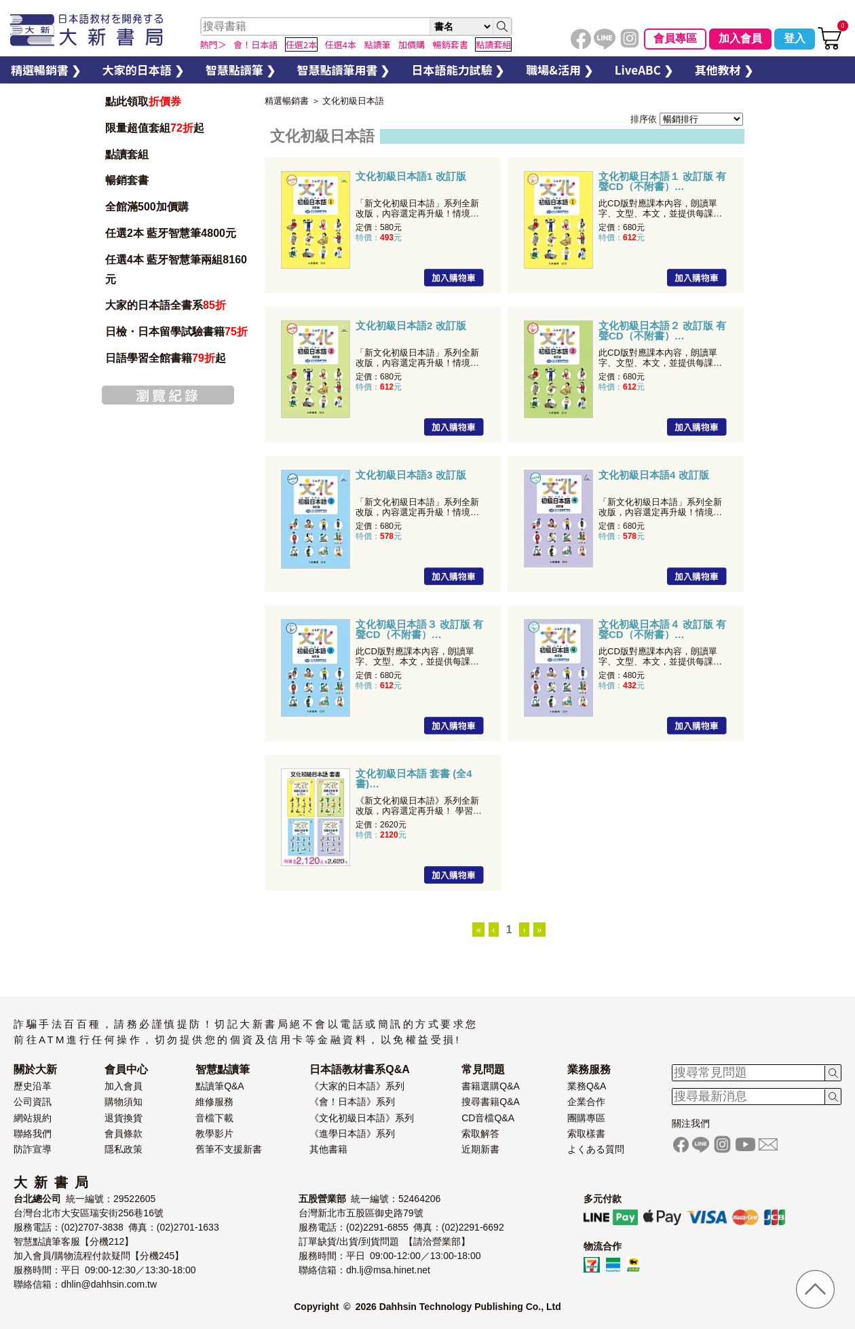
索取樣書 (586, 1133)
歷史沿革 (33, 1086)
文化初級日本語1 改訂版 (411, 176)
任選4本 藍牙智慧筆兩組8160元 (176, 269)
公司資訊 (33, 1101)
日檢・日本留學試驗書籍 (176, 331)
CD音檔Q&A (487, 1117)
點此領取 (143, 101)
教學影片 (214, 1133)
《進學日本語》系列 (352, 1133)
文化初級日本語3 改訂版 (411, 475)
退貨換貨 (123, 1117)
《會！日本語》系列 (352, 1101)
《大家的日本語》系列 (356, 1086)
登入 (794, 38)
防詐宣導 (33, 1149)
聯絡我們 (33, 1133)
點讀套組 (127, 154)
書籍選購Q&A (490, 1086)
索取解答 (480, 1133)
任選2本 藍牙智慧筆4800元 (170, 233)
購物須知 (123, 1101)
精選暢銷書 (287, 101)
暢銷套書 (127, 180)
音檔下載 (214, 1117)
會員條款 (123, 1133)
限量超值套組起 (154, 128)
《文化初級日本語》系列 (361, 1117)
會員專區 (675, 38)
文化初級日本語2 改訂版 (411, 325)
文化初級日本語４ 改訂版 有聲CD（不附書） (662, 629)
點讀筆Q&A (219, 1086)
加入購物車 (454, 277)
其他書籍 (328, 1149)
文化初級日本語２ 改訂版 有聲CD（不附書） (662, 330)
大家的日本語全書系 (165, 305)
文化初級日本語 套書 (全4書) (414, 778)
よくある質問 (595, 1149)
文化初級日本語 (353, 101)
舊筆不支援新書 (228, 1149)
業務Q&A (587, 1086)
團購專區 (586, 1117)
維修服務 (214, 1101)
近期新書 (480, 1149)
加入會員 (740, 38)
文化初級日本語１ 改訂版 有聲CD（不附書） (662, 181)
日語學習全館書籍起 (165, 358)
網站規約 (33, 1117)
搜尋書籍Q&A (490, 1101)
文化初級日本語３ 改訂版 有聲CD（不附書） (419, 629)
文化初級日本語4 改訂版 (653, 475)
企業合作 (586, 1101)
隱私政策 (123, 1149)
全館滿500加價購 (148, 206)
